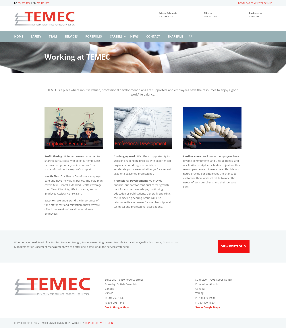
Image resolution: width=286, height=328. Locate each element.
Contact (153, 36)
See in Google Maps (117, 307)
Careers (116, 36)
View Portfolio (233, 246)
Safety (36, 36)
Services (71, 36)
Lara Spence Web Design (99, 323)
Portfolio (93, 36)
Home (18, 36)
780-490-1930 (43, 3)
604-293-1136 (24, 3)
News (134, 36)
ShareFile (175, 36)
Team (53, 36)
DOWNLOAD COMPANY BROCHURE (255, 3)
